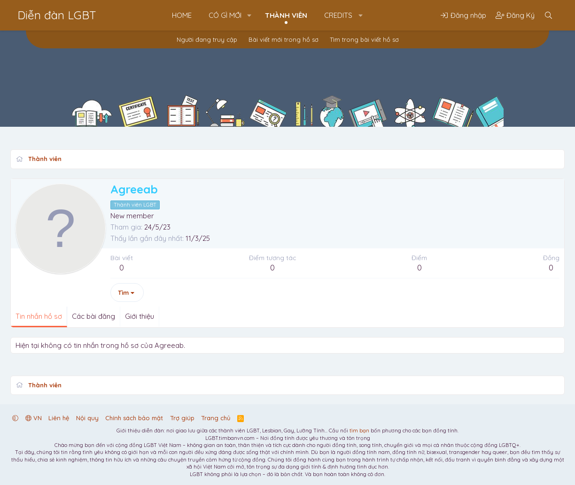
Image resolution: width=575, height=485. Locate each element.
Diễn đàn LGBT (56, 15)
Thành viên (286, 15)
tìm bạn (359, 430)
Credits (338, 15)
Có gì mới (225, 15)
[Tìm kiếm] (548, 15)
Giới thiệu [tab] (139, 316)
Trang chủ (215, 418)
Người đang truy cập (207, 39)
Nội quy (87, 418)
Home (182, 15)
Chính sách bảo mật (134, 418)
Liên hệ (58, 418)
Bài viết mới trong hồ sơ (284, 39)
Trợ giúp (182, 418)
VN (33, 418)
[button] (249, 15)
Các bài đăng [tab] (93, 316)
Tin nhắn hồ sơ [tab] (39, 316)
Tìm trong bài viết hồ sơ (364, 39)
